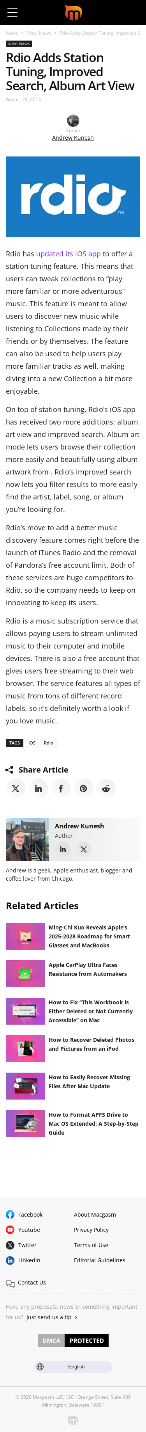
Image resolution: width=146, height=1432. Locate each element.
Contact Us (32, 1282)
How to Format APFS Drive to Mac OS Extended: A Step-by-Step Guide (94, 1123)
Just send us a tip (49, 1317)
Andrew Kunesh (73, 137)
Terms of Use (91, 1245)
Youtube (29, 1229)
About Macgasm (95, 1214)
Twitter (27, 1245)
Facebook (30, 1214)
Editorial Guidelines (99, 1260)
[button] (133, 12)
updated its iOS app (68, 253)
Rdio (48, 743)
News (12, 33)
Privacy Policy (91, 1229)
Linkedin (29, 1260)
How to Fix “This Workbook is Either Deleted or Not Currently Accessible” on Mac (91, 1011)
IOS (31, 743)
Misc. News (38, 33)
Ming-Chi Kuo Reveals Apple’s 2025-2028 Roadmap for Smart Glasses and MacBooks (89, 936)
